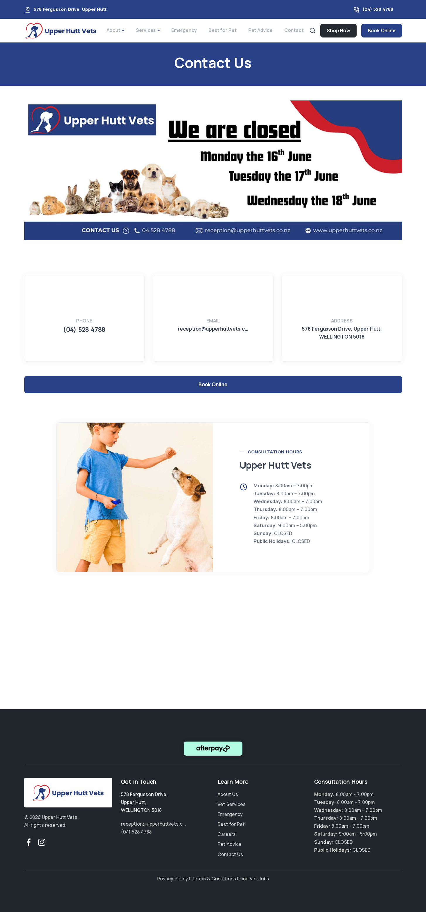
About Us (228, 794)
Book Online (382, 30)
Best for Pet (222, 30)
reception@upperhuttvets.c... (153, 824)
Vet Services (232, 804)
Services (146, 30)
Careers (227, 834)
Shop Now (338, 30)
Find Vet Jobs (254, 878)
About (113, 30)
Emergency (184, 30)
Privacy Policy (172, 878)
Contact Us (230, 854)
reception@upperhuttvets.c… (213, 328)
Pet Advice (260, 30)
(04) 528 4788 (377, 9)
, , (144, 802)
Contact (294, 30)
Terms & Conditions (213, 878)
